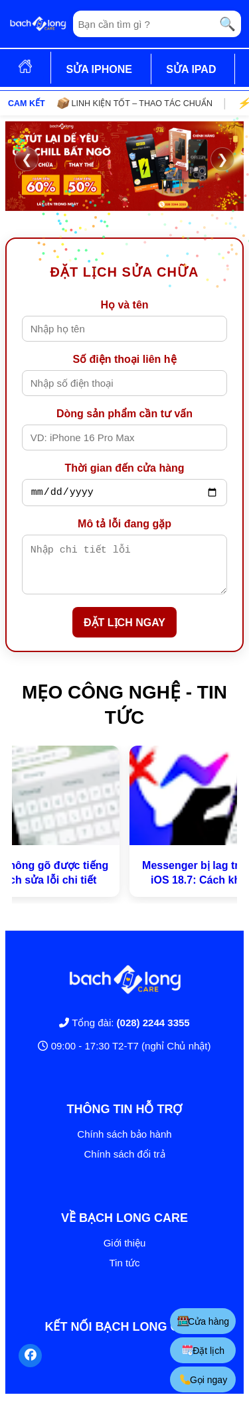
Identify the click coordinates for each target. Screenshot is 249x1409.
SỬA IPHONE (98, 69)
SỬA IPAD (191, 69)
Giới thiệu (125, 1252)
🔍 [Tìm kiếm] (227, 24)
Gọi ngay (203, 1379)
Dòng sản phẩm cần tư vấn (124, 413)
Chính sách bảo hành (124, 1144)
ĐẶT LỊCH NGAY (124, 632)
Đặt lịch (202, 1350)
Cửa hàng (203, 1321)
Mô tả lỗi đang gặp (124, 525)
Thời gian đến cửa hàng (124, 468)
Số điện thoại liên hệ (124, 359)
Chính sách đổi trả (124, 1164)
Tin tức (124, 1272)
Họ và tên (124, 304)
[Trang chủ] (38, 24)
